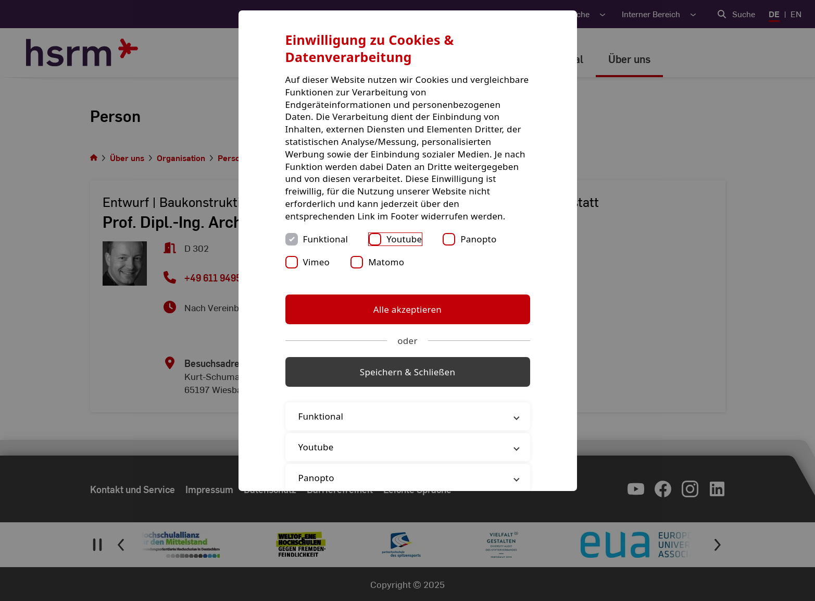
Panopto (478, 239)
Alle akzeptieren (407, 309)
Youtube (404, 239)
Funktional (325, 239)
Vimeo (316, 262)
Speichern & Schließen (407, 372)
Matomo (386, 262)
